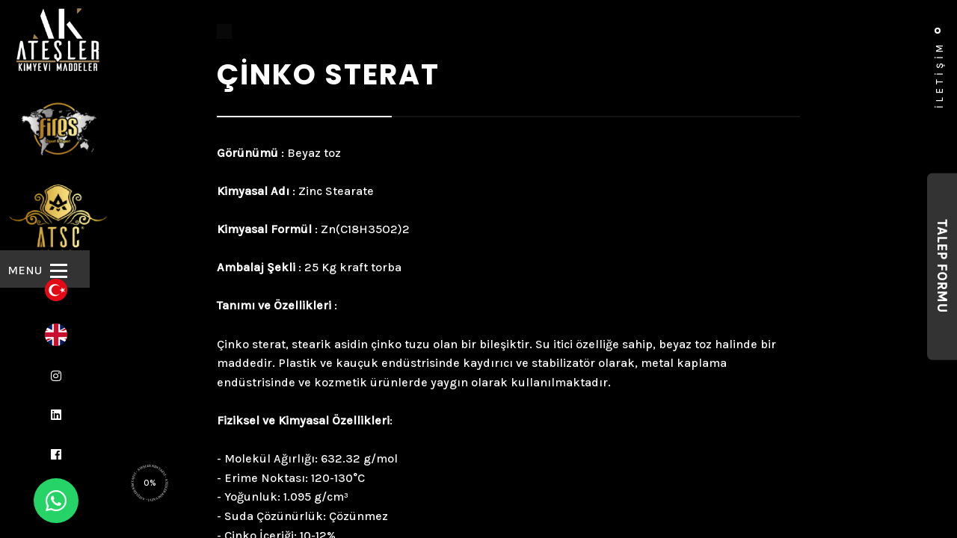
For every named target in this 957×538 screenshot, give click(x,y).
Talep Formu (942, 267)
